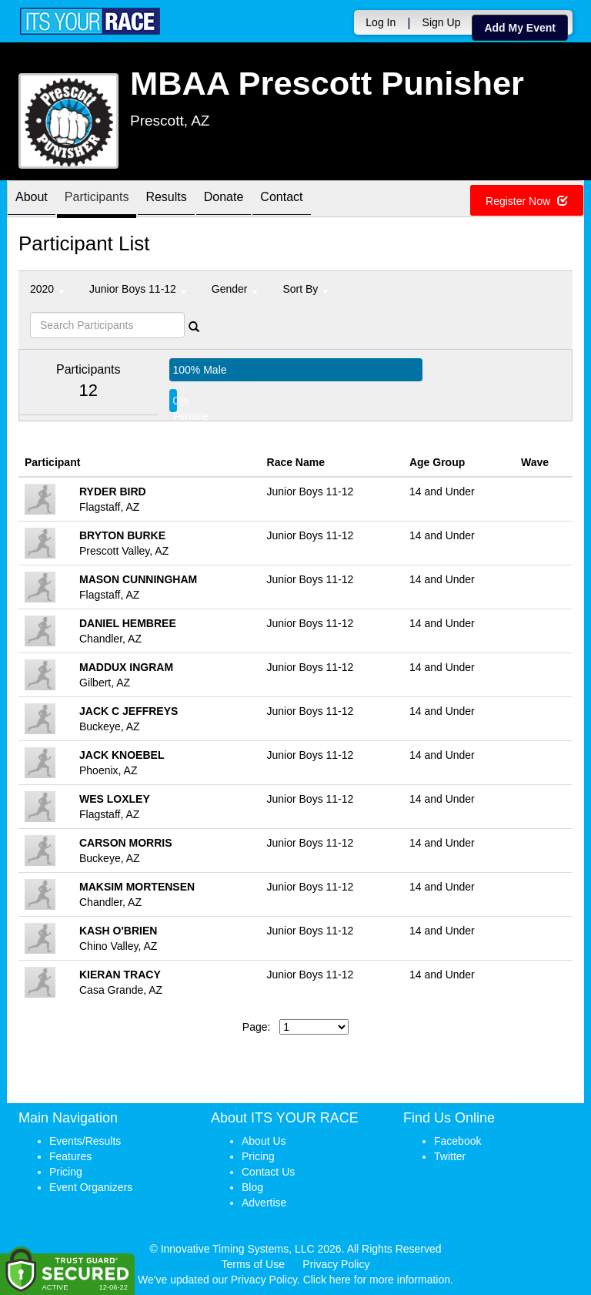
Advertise (264, 1202)
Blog (252, 1187)
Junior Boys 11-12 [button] (138, 289)
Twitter (450, 1156)
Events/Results (85, 1141)
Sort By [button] (305, 289)
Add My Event (520, 28)
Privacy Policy (335, 1264)
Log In (381, 22)
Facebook (457, 1141)
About (31, 199)
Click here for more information (376, 1279)
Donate (224, 199)
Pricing (65, 1172)
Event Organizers (90, 1187)
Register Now (527, 201)
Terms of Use (253, 1264)
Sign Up (441, 22)
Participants (97, 199)
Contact (281, 199)
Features (70, 1156)
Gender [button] (235, 289)
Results (165, 199)
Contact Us (268, 1172)
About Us (264, 1141)
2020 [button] (47, 289)
